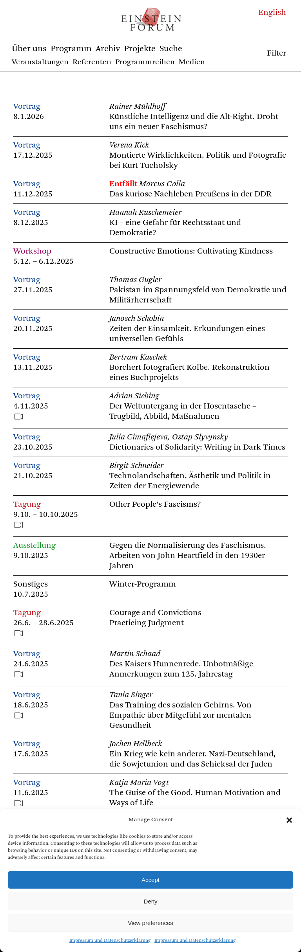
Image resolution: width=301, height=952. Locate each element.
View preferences (150, 923)
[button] (289, 820)
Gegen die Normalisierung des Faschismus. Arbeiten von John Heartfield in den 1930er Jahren (187, 556)
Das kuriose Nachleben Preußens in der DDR (190, 194)
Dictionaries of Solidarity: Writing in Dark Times (197, 447)
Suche (171, 49)
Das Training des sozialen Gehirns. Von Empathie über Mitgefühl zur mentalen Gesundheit (180, 715)
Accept (150, 879)
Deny (150, 901)
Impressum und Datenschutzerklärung (109, 940)
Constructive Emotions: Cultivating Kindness (191, 251)
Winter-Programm (142, 584)
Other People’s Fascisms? (155, 504)
